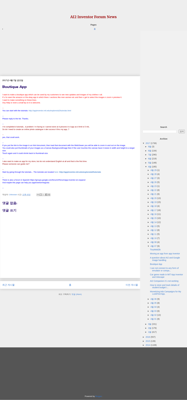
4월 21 (153, 194)
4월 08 (153, 242)
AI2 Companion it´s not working (164, 281)
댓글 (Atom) (77, 294)
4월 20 (153, 198)
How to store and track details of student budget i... (164, 286)
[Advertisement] (70, 51)
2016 (148, 337)
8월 (150, 151)
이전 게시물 (132, 285)
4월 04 (153, 307)
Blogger (98, 396)
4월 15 (153, 218)
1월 (150, 332)
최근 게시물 (8, 285)
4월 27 (153, 178)
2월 (150, 328)
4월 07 (153, 246)
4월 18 (153, 206)
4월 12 (153, 230)
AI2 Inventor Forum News (93, 17)
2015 (148, 341)
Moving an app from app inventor (165, 253)
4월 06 (153, 299)
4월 (150, 166)
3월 (150, 324)
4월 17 (153, 210)
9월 (150, 146)
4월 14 (153, 222)
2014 (148, 345)
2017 (148, 143)
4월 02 (153, 315)
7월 (150, 154)
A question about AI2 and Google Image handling (165, 259)
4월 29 (153, 170)
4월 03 (153, 311)
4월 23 (153, 186)
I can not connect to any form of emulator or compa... (164, 269)
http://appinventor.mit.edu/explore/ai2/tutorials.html (50, 110)
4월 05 (153, 303)
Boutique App (156, 264)
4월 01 (153, 319)
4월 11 (153, 234)
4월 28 (153, 174)
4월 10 (153, 238)
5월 (150, 163)
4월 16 (153, 214)
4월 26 (153, 182)
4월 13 (153, 226)
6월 (150, 158)
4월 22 (153, 190)
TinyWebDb (155, 249)
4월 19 (153, 202)
